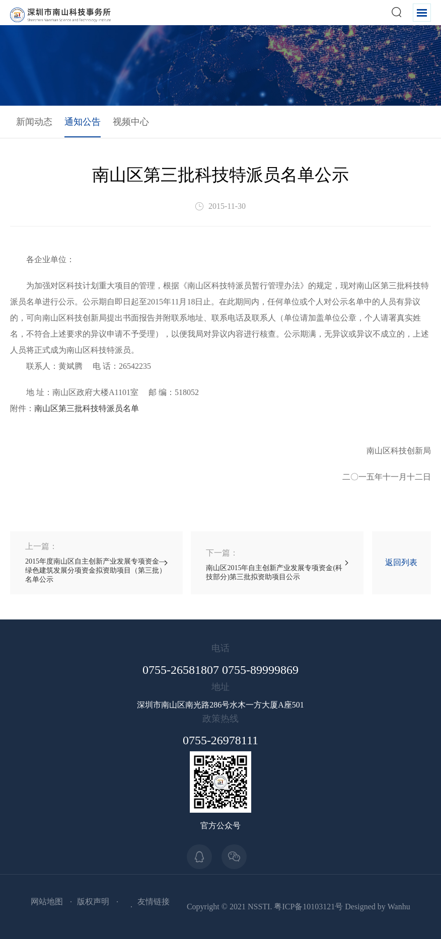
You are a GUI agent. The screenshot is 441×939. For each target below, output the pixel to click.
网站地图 (47, 901)
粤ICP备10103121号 (308, 906)
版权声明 (93, 901)
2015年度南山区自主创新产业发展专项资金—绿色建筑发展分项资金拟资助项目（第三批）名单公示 (96, 562)
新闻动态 (34, 122)
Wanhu (399, 906)
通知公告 (82, 122)
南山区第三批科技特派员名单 (86, 408)
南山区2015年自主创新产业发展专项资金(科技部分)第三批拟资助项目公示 (277, 564)
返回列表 (401, 562)
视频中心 (131, 122)
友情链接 (153, 901)
